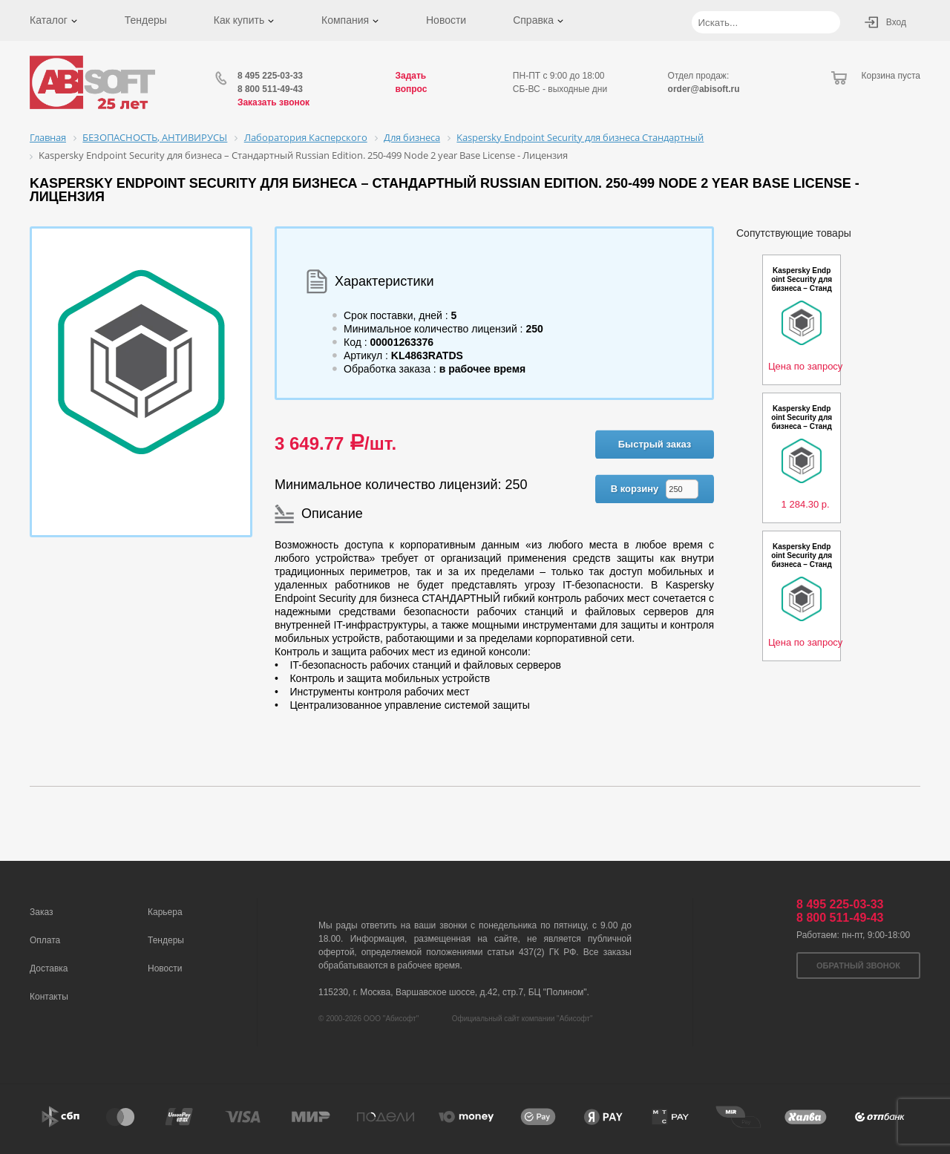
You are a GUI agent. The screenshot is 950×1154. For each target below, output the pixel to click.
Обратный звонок (858, 965)
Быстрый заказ (655, 444)
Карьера (165, 912)
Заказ (41, 912)
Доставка (49, 968)
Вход (896, 22)
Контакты (49, 996)
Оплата (45, 940)
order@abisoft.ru (704, 89)
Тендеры (146, 20)
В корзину (635, 488)
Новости (446, 20)
